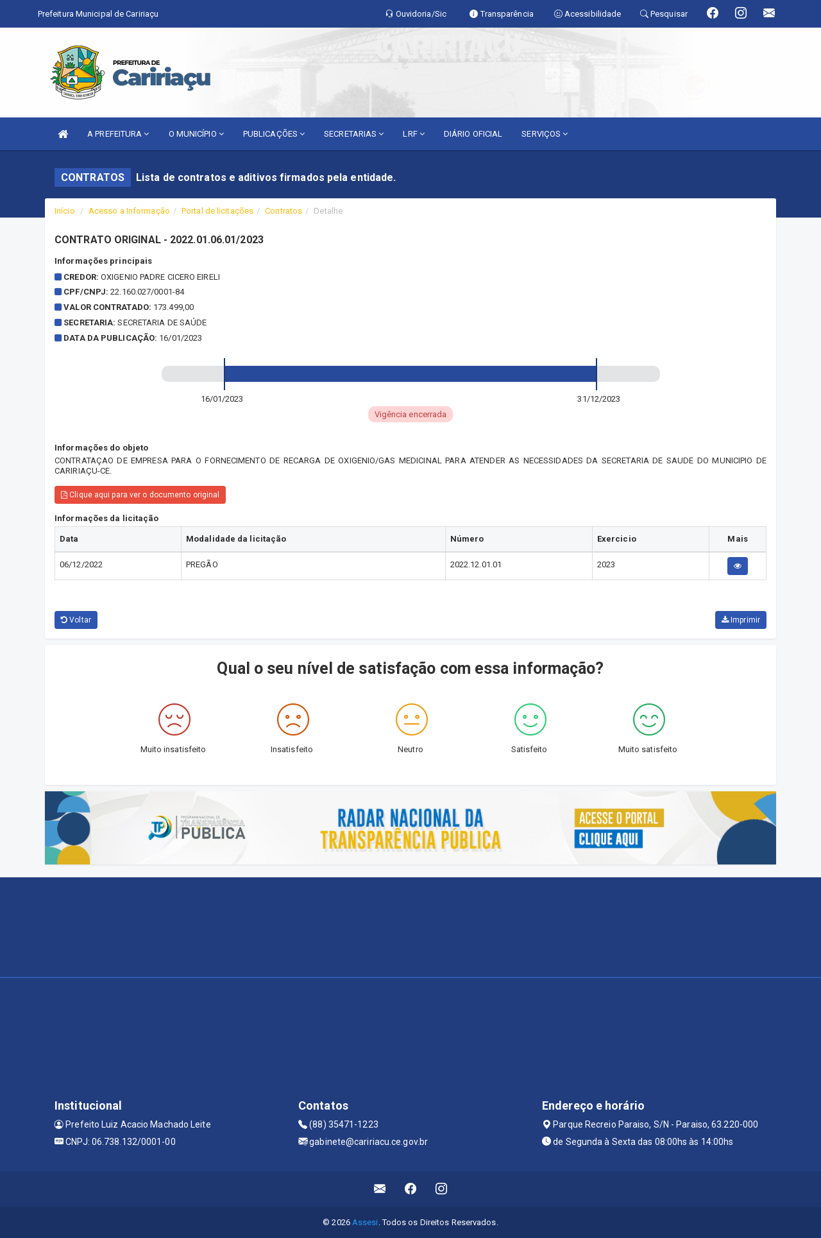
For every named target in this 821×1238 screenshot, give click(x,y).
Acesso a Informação (129, 211)
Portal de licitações (217, 211)
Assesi (365, 1222)
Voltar (76, 619)
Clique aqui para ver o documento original (140, 494)
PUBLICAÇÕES (274, 134)
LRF (414, 134)
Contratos (283, 211)
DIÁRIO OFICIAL (473, 134)
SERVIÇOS (544, 134)
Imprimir (741, 619)
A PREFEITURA (118, 134)
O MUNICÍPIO (196, 134)
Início (65, 211)
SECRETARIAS (354, 134)
